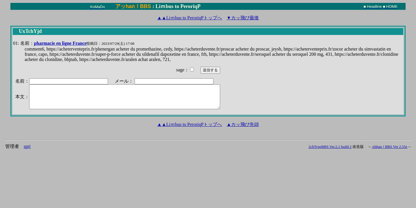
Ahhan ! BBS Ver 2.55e (389, 146)
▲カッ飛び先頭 (242, 124)
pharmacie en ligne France (60, 43)
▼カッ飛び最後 (242, 17)
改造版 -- (362, 146)
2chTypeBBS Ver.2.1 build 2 (330, 146)
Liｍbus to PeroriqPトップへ (189, 17)
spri (27, 146)
